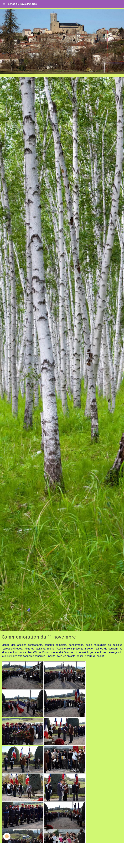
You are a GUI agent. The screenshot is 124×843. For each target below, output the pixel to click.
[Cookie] (6, 836)
